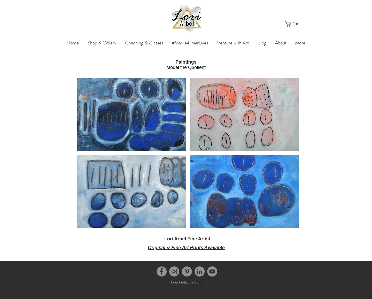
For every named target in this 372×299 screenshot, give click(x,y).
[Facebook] (162, 271)
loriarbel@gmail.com (187, 282)
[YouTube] (212, 271)
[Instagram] (174, 271)
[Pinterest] (187, 271)
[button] (295, 24)
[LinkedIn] (200, 271)
